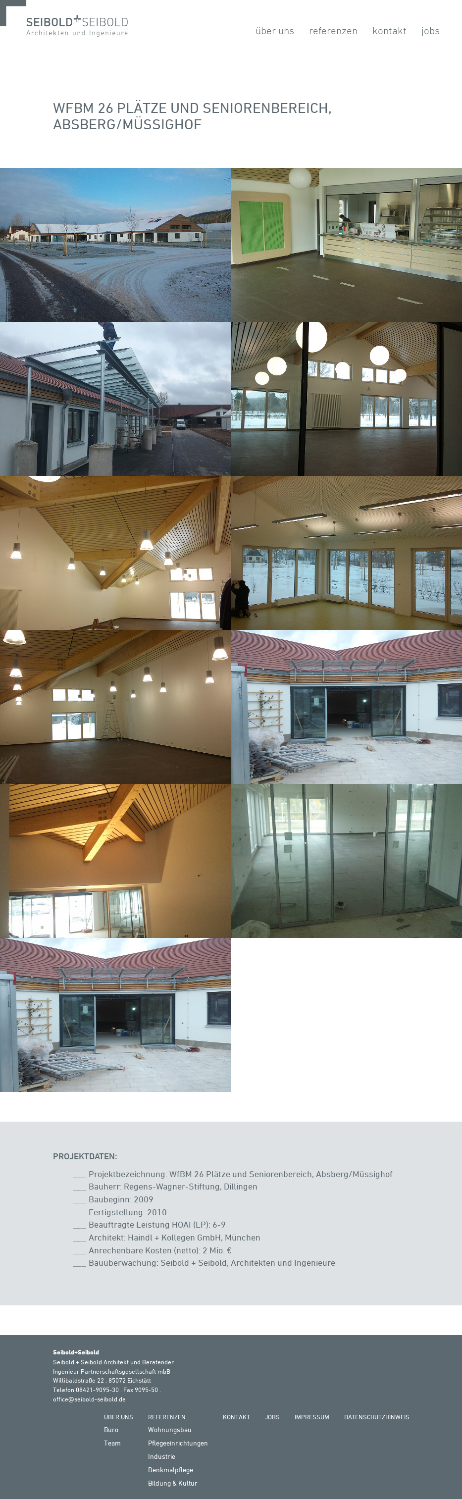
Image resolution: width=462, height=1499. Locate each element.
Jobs (430, 30)
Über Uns (275, 30)
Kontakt (389, 30)
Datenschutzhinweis (377, 1417)
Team (112, 1443)
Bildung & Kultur (173, 1483)
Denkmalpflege (170, 1469)
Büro (111, 1429)
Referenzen (333, 30)
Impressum (312, 1417)
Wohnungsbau (170, 1429)
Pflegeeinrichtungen (178, 1443)
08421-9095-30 (97, 1390)
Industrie (161, 1456)
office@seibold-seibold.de (89, 1399)
